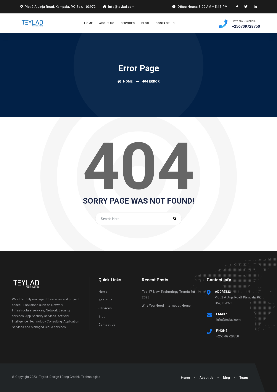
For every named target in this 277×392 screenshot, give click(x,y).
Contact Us (165, 23)
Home (88, 23)
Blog (145, 23)
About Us (106, 23)
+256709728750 (227, 336)
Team (243, 378)
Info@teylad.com (228, 320)
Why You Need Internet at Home (166, 306)
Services (128, 23)
